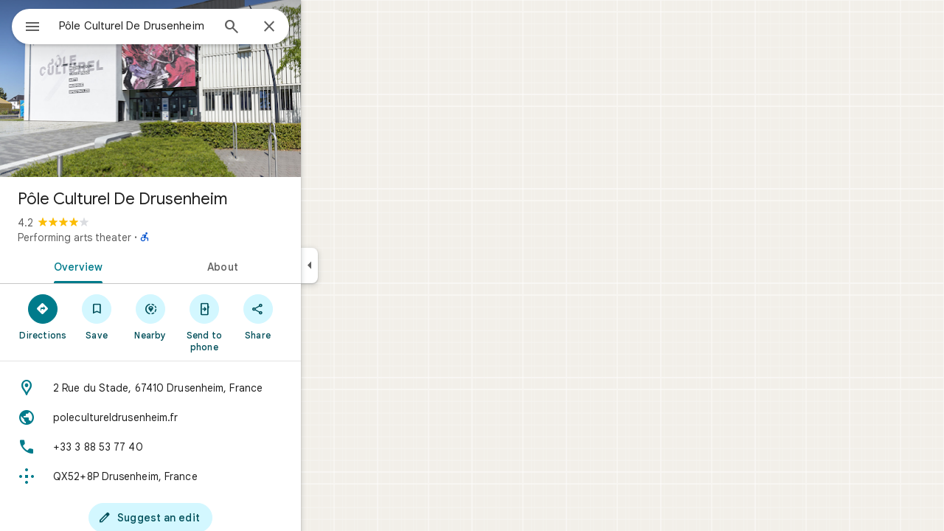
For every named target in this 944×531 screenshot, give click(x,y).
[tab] (128, 265)
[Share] (311, 316)
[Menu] (26, 25)
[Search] (284, 28)
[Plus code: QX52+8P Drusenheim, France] (203, 476)
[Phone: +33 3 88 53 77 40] (203, 447)
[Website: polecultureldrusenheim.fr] (203, 417)
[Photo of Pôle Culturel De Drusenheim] (203, 88)
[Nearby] (204, 316)
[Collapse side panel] (362, 265)
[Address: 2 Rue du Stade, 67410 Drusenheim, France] (203, 388)
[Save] (150, 316)
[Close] (322, 27)
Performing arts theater (127, 237)
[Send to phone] (257, 322)
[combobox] (173, 26)
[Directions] (96, 316)
